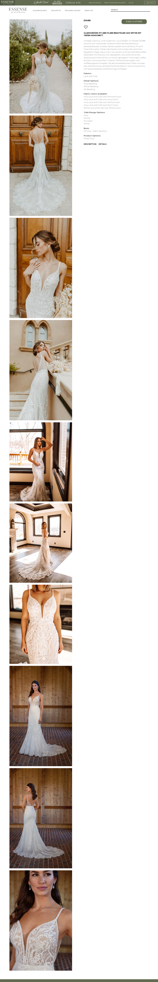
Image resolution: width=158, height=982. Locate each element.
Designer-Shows (72, 10)
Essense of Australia (7, 3)
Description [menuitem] (90, 144)
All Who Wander (57, 3)
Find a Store (134, 21)
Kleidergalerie (40, 10)
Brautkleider (95, 3)
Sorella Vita (73, 3)
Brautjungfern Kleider (115, 3)
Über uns (89, 10)
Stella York (41, 3)
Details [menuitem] (103, 144)
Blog (131, 3)
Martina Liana (23, 3)
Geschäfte (56, 10)
